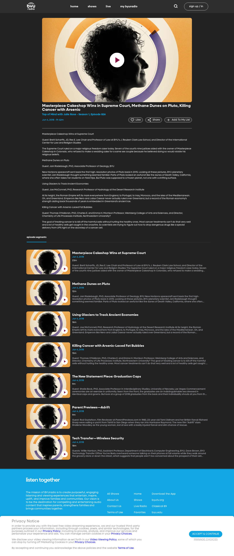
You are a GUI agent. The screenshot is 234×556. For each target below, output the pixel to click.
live (108, 6)
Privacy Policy (51, 531)
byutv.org (158, 500)
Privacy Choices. (121, 534)
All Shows (113, 494)
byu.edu (157, 512)
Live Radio (140, 506)
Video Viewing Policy (103, 539)
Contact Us (114, 506)
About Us (112, 500)
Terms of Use (115, 512)
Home (138, 494)
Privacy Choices (85, 542)
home (74, 6)
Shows (138, 500)
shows (92, 6)
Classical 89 (159, 506)
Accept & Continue (205, 534)
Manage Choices (206, 539)
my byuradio (128, 6)
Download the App (164, 494)
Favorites (139, 512)
